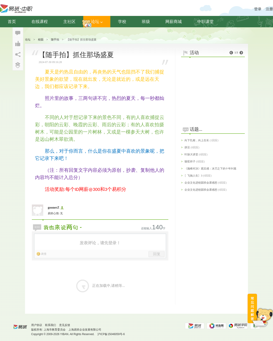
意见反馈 (64, 325)
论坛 (97, 21)
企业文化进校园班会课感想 (201, 182)
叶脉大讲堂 (191, 154)
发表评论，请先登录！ (100, 243)
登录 (257, 9)
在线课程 (39, 21)
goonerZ (53, 207)
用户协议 (36, 325)
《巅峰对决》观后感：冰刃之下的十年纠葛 (210, 168)
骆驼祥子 (190, 161)
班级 (146, 21)
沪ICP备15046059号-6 (111, 334)
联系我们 (50, 325)
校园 (40, 39)
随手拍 (55, 39)
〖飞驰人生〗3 (193, 175)
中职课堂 (205, 21)
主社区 (69, 21)
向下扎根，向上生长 (197, 140)
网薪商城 (173, 21)
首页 (12, 21)
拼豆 (187, 147)
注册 (269, 9)
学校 (122, 21)
